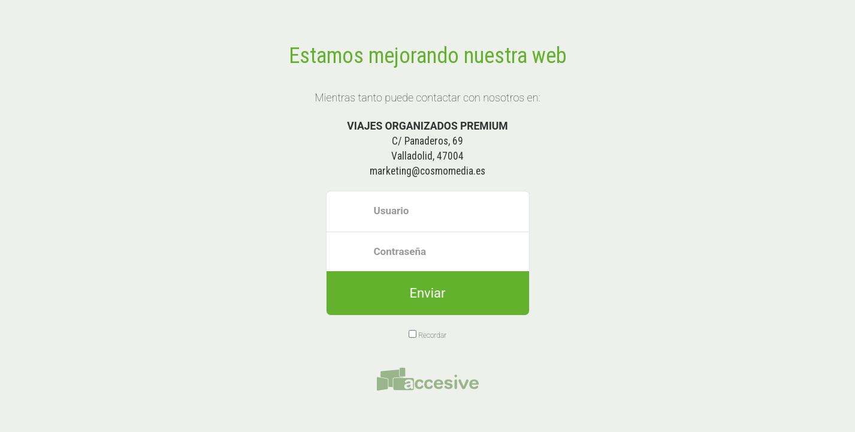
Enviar (427, 293)
